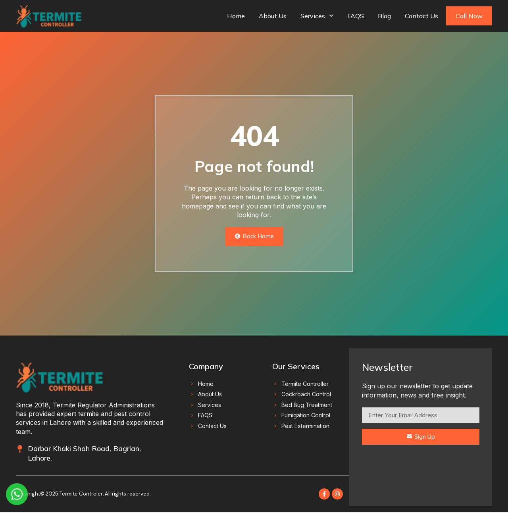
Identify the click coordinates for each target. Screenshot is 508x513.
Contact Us (421, 16)
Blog (384, 16)
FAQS (355, 16)
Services (316, 16)
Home (236, 16)
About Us (273, 16)
